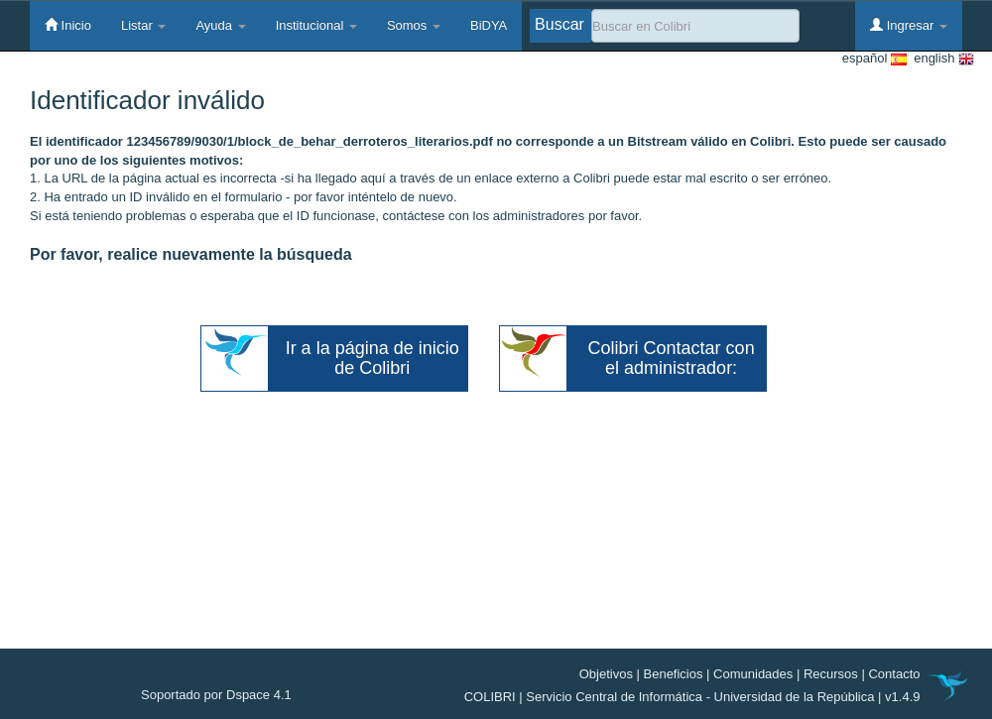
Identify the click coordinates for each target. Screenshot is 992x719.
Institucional (316, 25)
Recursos (831, 673)
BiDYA (488, 25)
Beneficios (673, 673)
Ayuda (220, 25)
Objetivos (606, 673)
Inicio (68, 25)
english (940, 59)
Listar (143, 25)
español (874, 59)
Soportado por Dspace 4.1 (216, 694)
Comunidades (753, 673)
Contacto (894, 673)
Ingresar (908, 25)
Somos (413, 25)
